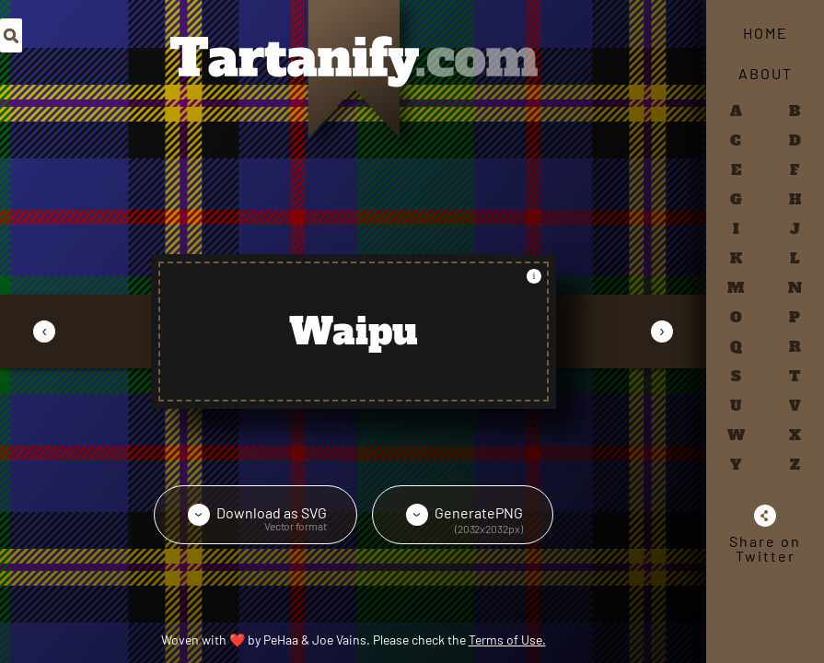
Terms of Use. (507, 639)
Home (765, 32)
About (765, 73)
